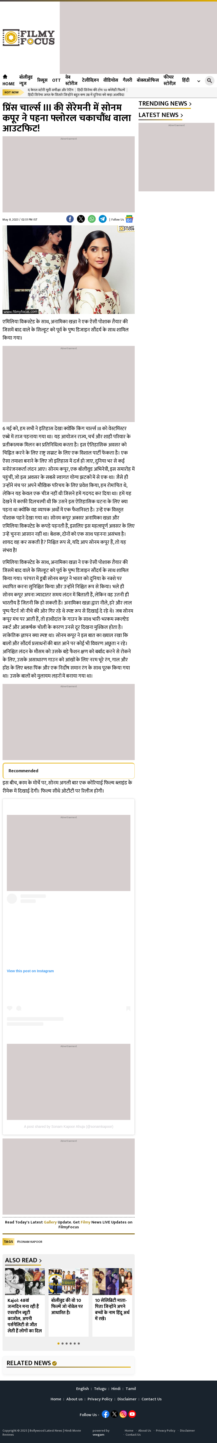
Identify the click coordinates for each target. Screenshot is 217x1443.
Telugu (100, 1389)
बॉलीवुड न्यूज (26, 81)
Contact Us (152, 1399)
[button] (58, 1344)
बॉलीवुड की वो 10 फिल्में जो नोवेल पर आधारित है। (67, 1307)
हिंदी (185, 80)
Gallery (50, 1222)
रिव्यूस (42, 80)
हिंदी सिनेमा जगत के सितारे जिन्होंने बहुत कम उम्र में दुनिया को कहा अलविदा (76, 95)
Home (9, 81)
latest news (159, 115)
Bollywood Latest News (46, 1430)
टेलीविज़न (90, 80)
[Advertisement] (138, 37)
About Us (144, 1430)
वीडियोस (110, 80)
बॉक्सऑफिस (148, 80)
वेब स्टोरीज (71, 81)
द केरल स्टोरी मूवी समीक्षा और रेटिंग (50, 90)
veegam (98, 1434)
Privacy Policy (100, 1399)
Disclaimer (126, 1399)
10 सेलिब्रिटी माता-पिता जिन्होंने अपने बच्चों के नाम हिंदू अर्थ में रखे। (112, 1310)
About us (74, 1399)
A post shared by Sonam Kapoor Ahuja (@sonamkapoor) (68, 1127)
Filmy (86, 1222)
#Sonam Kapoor (29, 1241)
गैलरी (127, 80)
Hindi (116, 1389)
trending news (163, 104)
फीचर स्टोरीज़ (170, 81)
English (82, 1389)
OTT (56, 80)
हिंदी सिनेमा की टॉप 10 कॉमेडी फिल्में (101, 90)
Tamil (131, 1389)
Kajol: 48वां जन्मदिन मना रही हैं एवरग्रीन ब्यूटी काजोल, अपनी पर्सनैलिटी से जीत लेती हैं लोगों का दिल (25, 1316)
